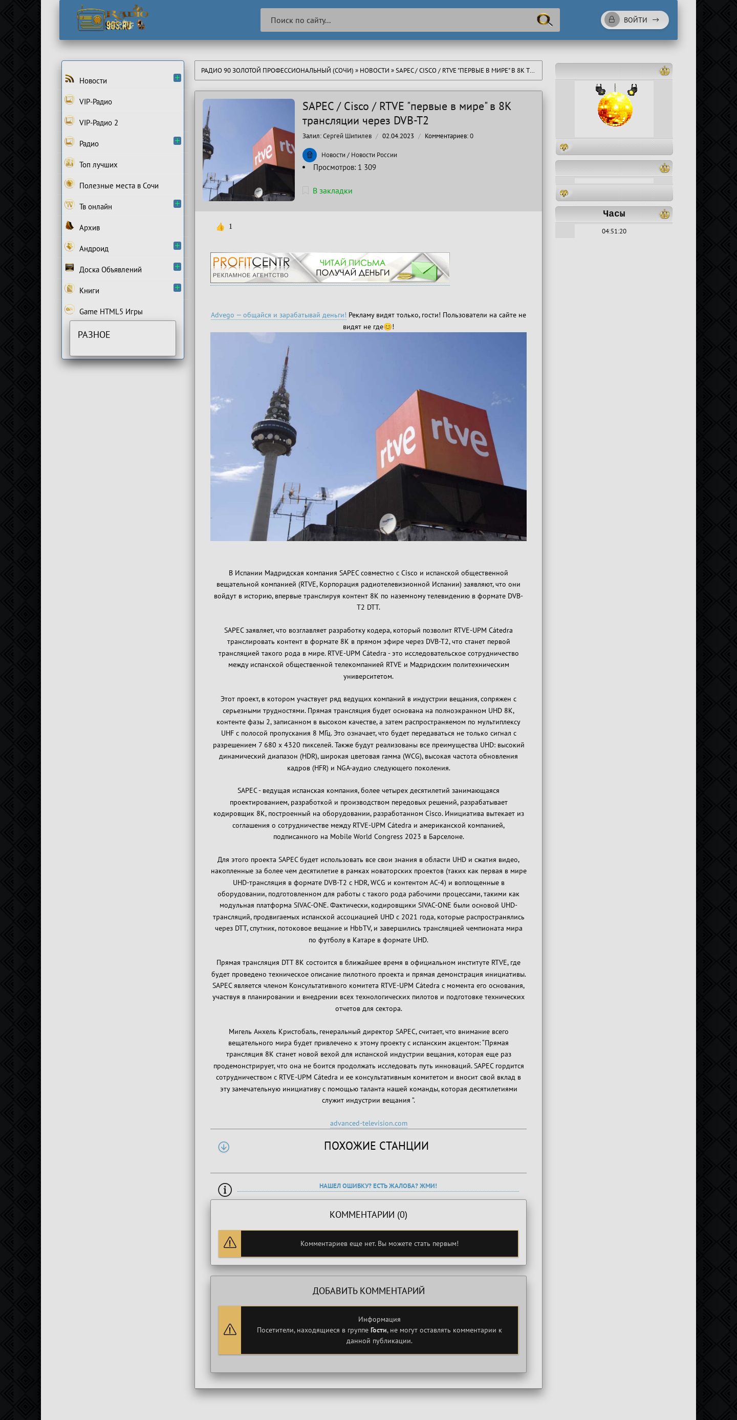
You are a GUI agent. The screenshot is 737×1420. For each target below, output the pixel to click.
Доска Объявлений (103, 268)
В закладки (327, 190)
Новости (374, 70)
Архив (82, 226)
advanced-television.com (368, 1123)
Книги (81, 289)
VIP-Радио (88, 100)
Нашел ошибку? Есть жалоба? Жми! (378, 1185)
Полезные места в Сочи (111, 184)
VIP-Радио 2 (91, 121)
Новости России (374, 154)
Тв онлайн (88, 205)
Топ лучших (91, 163)
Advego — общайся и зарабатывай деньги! (278, 314)
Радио (81, 142)
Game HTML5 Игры (103, 310)
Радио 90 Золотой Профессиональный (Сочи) (277, 70)
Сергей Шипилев (347, 136)
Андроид (86, 247)
